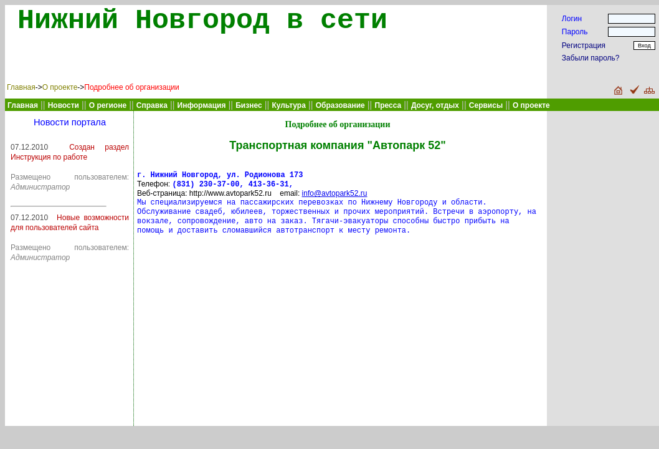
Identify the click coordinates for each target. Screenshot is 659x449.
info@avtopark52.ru (334, 195)
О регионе (107, 105)
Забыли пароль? (591, 58)
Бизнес (248, 105)
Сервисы (486, 105)
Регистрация (583, 45)
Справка (152, 105)
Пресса (388, 105)
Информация (202, 105)
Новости (63, 105)
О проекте (60, 87)
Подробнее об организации (131, 87)
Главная (21, 87)
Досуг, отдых (435, 105)
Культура (288, 105)
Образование (340, 105)
